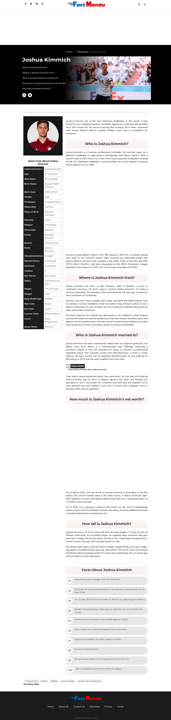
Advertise (95, 706)
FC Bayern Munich (31, 681)
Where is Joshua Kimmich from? (38, 72)
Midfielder (54, 681)
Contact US (79, 706)
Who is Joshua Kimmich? (34, 67)
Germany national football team (89, 681)
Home (51, 706)
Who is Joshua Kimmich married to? (40, 78)
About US (63, 706)
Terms (120, 706)
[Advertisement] (85, 25)
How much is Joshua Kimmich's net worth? (43, 83)
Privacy (108, 706)
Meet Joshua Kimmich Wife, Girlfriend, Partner (88, 369)
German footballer (67, 681)
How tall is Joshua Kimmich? (36, 88)
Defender (44, 681)
